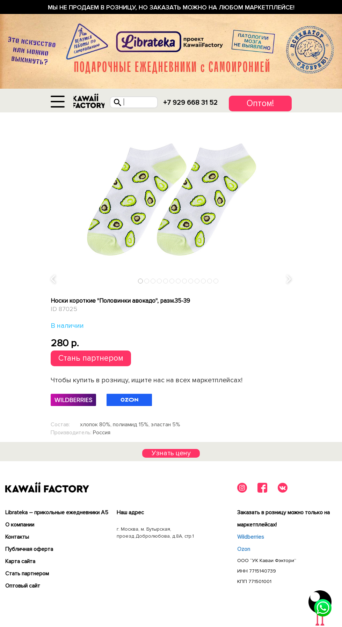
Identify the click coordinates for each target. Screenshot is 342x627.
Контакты (17, 538)
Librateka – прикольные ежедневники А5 (56, 513)
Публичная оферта (29, 550)
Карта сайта (20, 562)
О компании (19, 526)
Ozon (243, 550)
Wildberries (250, 538)
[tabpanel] (171, 201)
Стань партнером (90, 359)
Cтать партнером (27, 574)
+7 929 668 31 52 (193, 102)
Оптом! (260, 103)
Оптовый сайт (22, 587)
